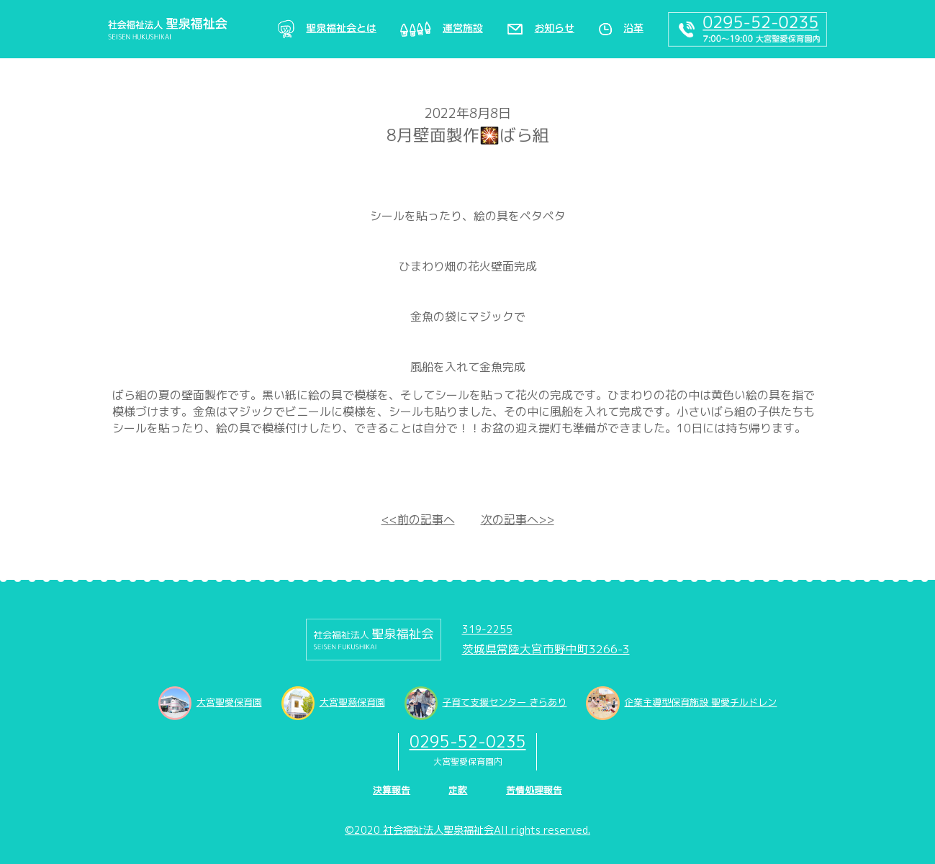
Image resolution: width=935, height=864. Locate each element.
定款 (457, 789)
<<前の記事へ (418, 519)
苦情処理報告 (534, 789)
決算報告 (391, 789)
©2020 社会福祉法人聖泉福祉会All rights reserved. (467, 830)
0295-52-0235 (468, 741)
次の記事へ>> (517, 519)
